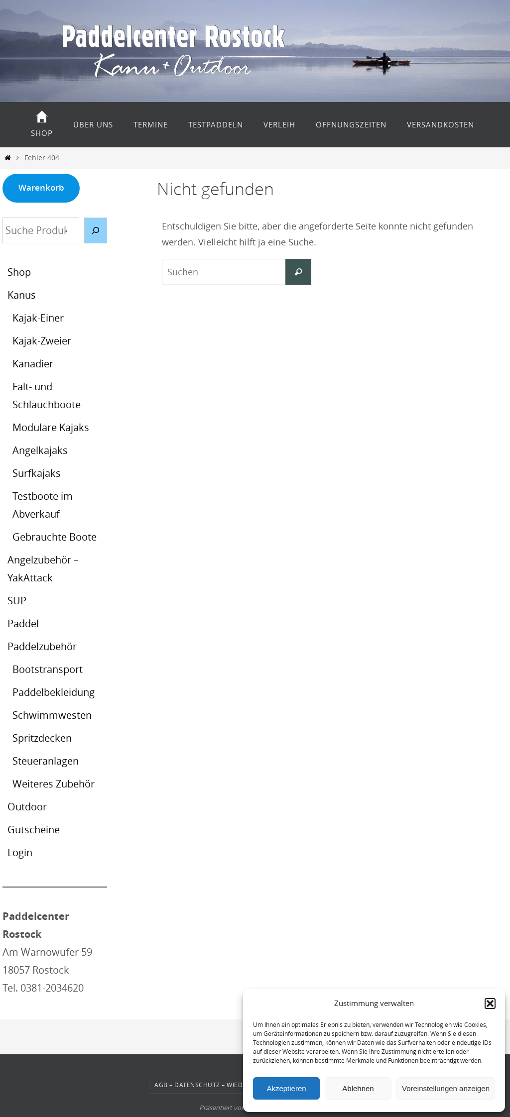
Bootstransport (47, 669)
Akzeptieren (286, 1088)
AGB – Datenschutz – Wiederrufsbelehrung (228, 1085)
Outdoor (27, 806)
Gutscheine (33, 829)
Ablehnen (358, 1088)
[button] (490, 1003)
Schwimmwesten (52, 715)
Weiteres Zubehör (53, 783)
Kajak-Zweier (41, 340)
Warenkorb (41, 187)
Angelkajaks (40, 450)
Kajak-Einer (38, 318)
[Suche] (95, 230)
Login (19, 852)
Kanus (21, 295)
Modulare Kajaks (50, 427)
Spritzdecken (42, 738)
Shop (19, 272)
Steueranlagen (45, 761)
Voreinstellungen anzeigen (446, 1088)
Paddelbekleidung (53, 692)
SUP (16, 600)
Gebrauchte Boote (54, 537)
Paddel (23, 623)
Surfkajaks (36, 473)
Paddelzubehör (42, 646)
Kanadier (32, 363)
